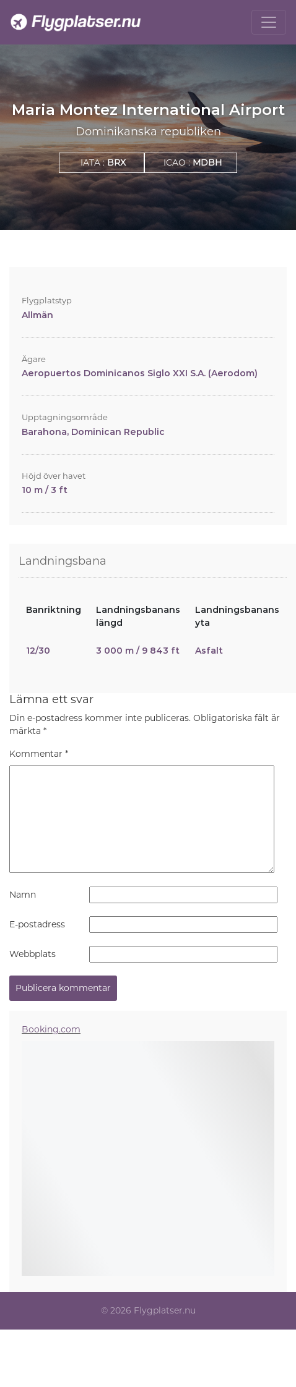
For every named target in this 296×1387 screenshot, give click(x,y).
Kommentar (38, 753)
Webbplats (32, 953)
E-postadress (37, 924)
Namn (22, 894)
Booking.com (51, 1029)
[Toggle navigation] (268, 22)
